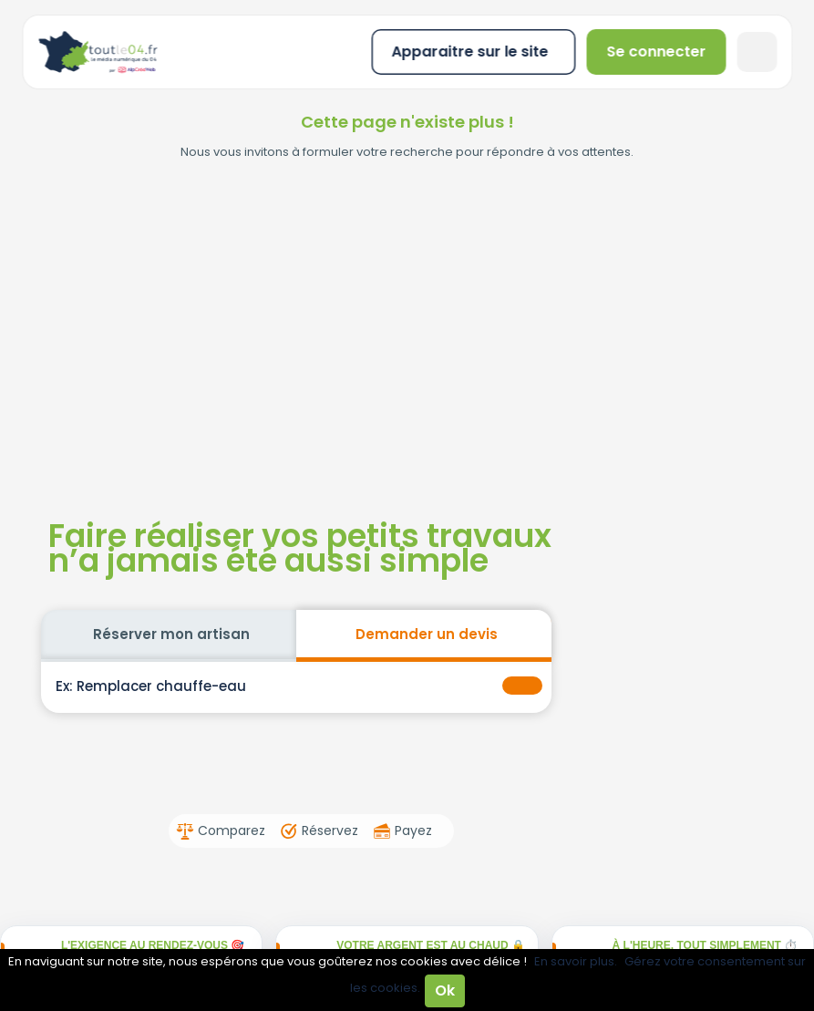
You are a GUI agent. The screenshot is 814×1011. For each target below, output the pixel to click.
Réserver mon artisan (171, 634)
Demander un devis (426, 634)
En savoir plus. (575, 961)
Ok (445, 990)
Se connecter (656, 51)
